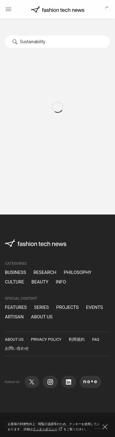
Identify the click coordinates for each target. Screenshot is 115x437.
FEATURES (16, 307)
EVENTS (94, 307)
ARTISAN (14, 317)
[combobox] (57, 42)
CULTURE (14, 282)
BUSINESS (15, 272)
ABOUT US (41, 317)
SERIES (41, 307)
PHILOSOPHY (77, 272)
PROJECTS (67, 307)
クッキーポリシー (48, 429)
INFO (61, 282)
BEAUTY (39, 282)
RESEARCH (44, 272)
